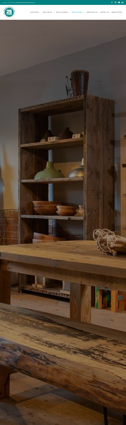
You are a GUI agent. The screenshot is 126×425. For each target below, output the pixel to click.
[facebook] (112, 2)
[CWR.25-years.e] (9, 6)
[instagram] (115, 2)
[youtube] (119, 2)
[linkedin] (122, 2)
